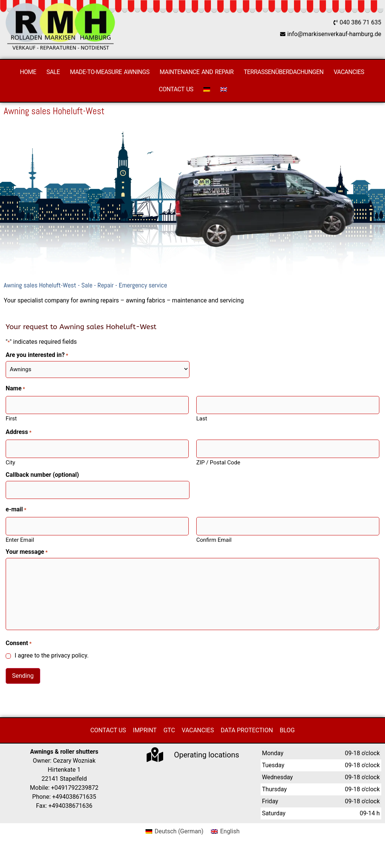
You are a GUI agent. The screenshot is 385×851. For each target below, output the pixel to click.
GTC (169, 730)
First (11, 418)
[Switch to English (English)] (225, 831)
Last (201, 418)
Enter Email (20, 540)
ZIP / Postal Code (218, 462)
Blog (287, 730)
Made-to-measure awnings (109, 72)
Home (28, 72)
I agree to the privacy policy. (52, 656)
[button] (16, 834)
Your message (27, 552)
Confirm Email (214, 540)
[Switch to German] (206, 89)
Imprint (144, 730)
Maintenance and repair (196, 72)
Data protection (247, 730)
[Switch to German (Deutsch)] (174, 831)
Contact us (176, 89)
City (10, 462)
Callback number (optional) (42, 475)
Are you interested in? (37, 355)
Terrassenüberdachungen (283, 72)
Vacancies (349, 72)
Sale (53, 72)
